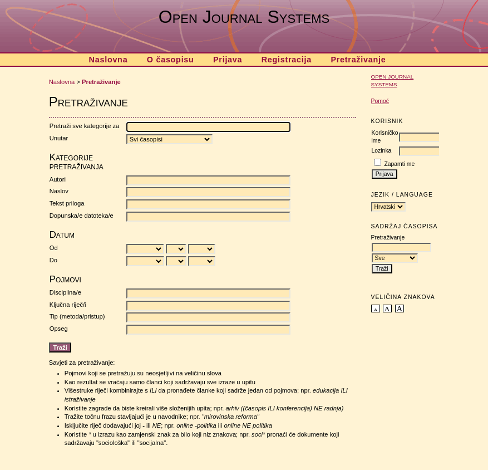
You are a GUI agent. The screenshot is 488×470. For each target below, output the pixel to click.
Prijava (227, 59)
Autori (58, 179)
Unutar (59, 138)
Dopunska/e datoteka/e (82, 215)
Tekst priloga (67, 203)
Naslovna (108, 59)
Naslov (59, 191)
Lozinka (382, 151)
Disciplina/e (65, 292)
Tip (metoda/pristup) (77, 316)
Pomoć (380, 101)
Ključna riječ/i (68, 304)
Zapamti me (399, 164)
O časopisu (170, 59)
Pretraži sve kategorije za (85, 126)
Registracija (287, 59)
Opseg (59, 328)
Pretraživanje (358, 59)
